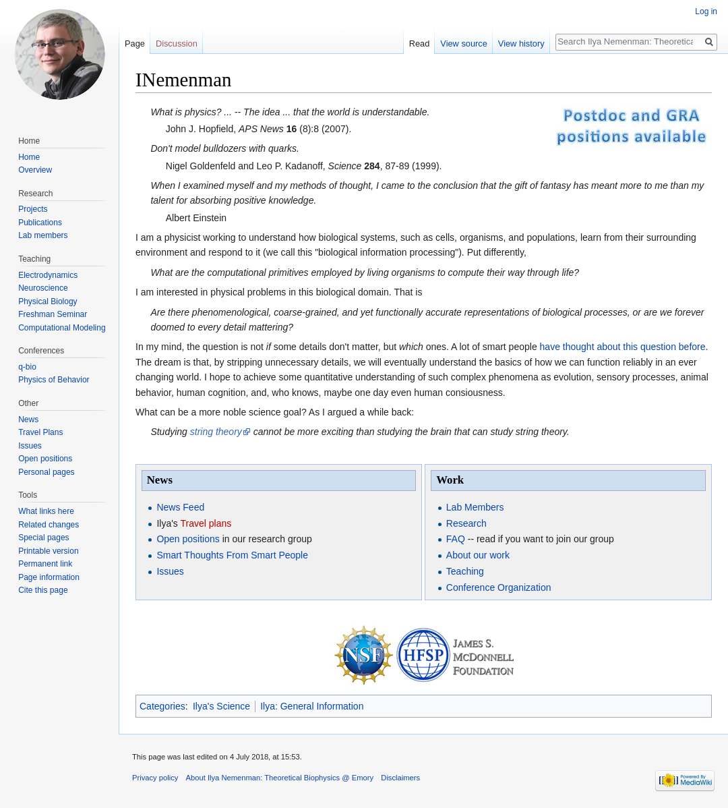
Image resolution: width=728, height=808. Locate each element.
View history (521, 43)
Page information (49, 577)
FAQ (455, 538)
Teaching (465, 571)
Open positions (187, 538)
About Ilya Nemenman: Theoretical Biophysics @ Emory (280, 778)
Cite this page (42, 590)
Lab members (42, 235)
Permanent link (45, 564)
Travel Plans (40, 432)
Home (29, 157)
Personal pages (46, 472)
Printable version (48, 551)
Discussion (177, 43)
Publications (40, 222)
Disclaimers (400, 778)
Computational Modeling (61, 328)
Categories (162, 706)
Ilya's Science (221, 706)
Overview (35, 170)
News (28, 419)
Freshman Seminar (52, 314)
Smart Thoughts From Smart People (232, 555)
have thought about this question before (623, 346)
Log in (706, 11)
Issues (169, 571)
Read (419, 43)
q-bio (27, 367)
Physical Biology (47, 301)
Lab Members (475, 507)
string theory (216, 431)
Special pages (43, 537)
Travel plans (206, 523)
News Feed (180, 507)
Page (135, 43)
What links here (46, 511)
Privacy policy (155, 778)
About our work (478, 555)
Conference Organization (498, 587)
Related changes (48, 524)
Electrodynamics (48, 275)
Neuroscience (42, 288)
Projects (32, 209)
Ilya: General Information (311, 706)
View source (463, 43)
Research (466, 523)
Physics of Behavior (53, 379)
